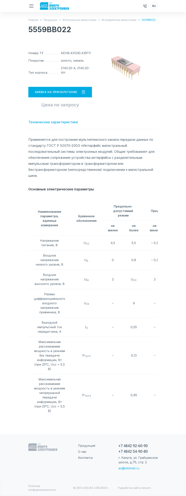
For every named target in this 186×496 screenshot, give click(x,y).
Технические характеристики (53, 122)
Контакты (85, 458)
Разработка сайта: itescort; (134, 487)
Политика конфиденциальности (42, 488)
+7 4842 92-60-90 (133, 446)
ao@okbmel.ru (128, 468)
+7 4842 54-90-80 (133, 451)
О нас (82, 452)
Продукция (86, 446)
